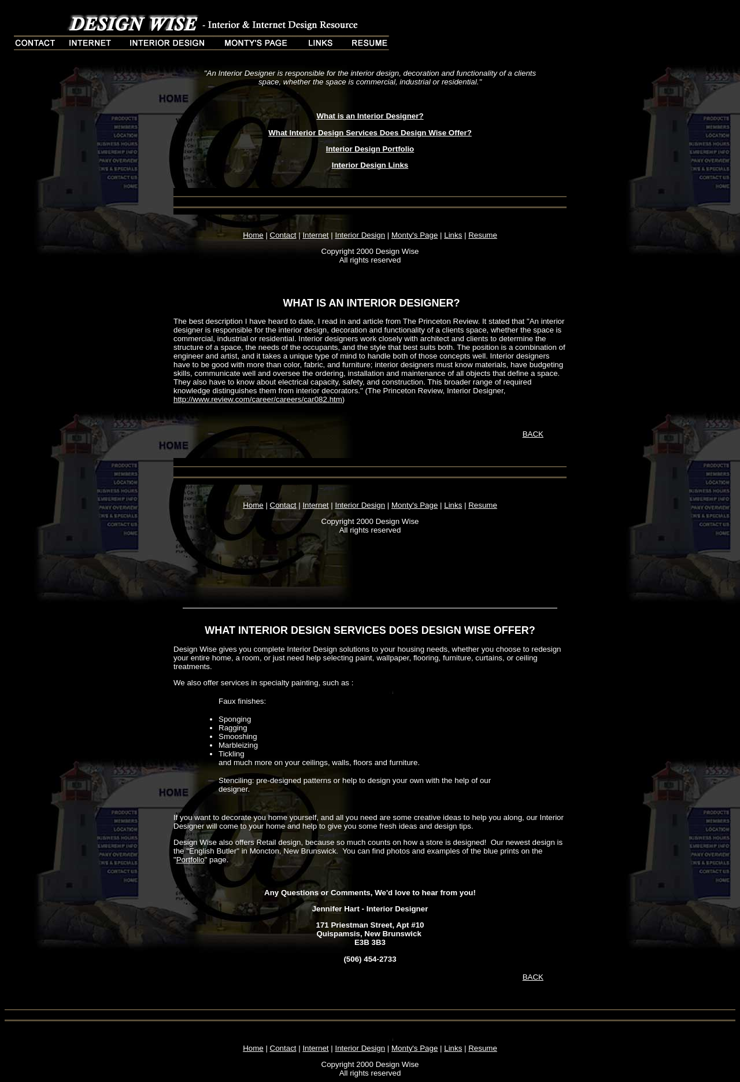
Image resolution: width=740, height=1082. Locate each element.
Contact (283, 235)
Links (453, 235)
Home (253, 235)
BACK (533, 434)
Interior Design (360, 235)
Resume (482, 235)
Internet (315, 235)
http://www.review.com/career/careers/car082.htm (257, 399)
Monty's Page (414, 235)
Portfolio (190, 859)
